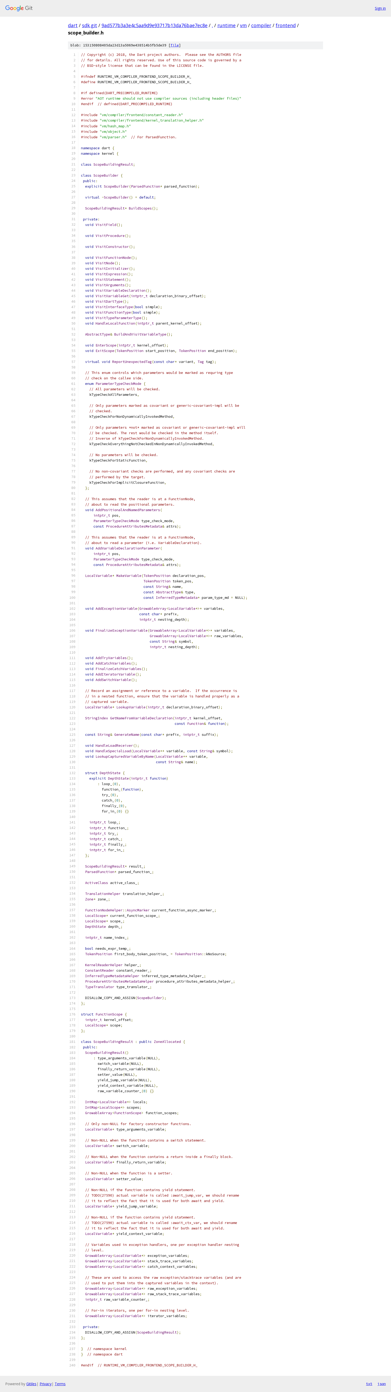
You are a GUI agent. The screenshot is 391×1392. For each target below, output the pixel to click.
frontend (286, 25)
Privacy (46, 1383)
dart (73, 25)
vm (243, 25)
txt (369, 1383)
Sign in (380, 8)
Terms (60, 1383)
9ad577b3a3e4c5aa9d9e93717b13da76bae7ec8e (154, 25)
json (381, 1383)
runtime (226, 25)
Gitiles (31, 1383)
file (175, 45)
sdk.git (89, 25)
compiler (261, 25)
